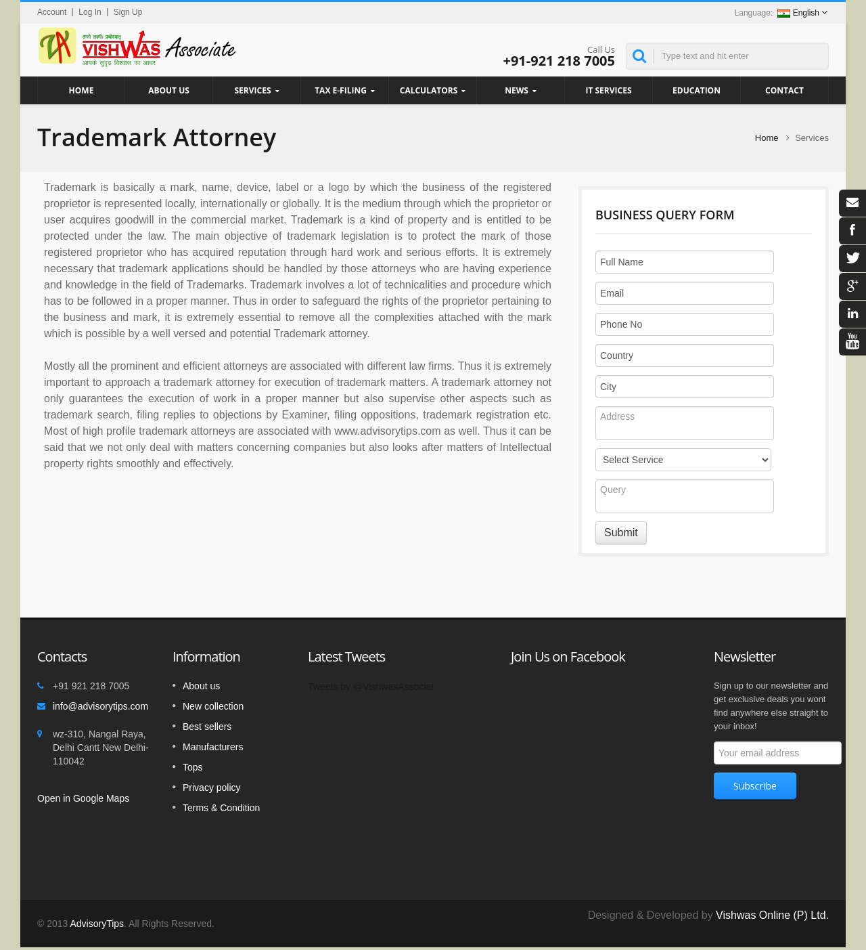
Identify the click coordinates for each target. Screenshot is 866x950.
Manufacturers (213, 746)
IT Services (608, 90)
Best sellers (207, 726)
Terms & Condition (221, 807)
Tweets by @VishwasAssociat (371, 686)
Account (51, 12)
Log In (89, 12)
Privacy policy (212, 787)
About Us (168, 90)
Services (256, 90)
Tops (193, 767)
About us (201, 686)
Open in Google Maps (83, 798)
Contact (784, 90)
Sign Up (128, 12)
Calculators (432, 90)
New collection (213, 706)
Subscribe (755, 785)
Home (81, 90)
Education (696, 90)
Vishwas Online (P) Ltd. (772, 915)
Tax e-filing (344, 90)
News (520, 90)
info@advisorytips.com (100, 706)
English (798, 13)
